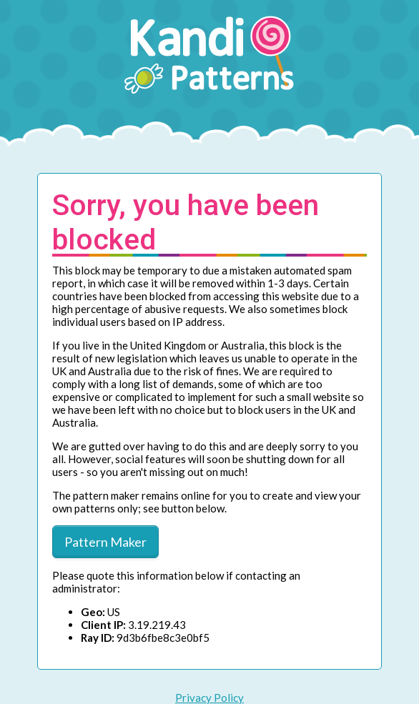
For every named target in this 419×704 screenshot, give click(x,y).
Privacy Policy (209, 697)
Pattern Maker (105, 542)
